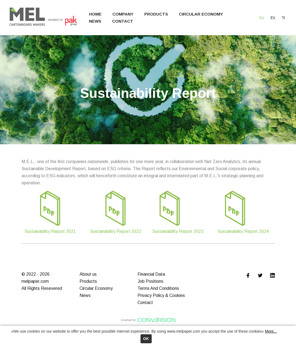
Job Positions (150, 281)
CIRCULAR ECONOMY (201, 14)
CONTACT (122, 21)
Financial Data (151, 274)
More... (271, 331)
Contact (145, 302)
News (85, 295)
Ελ (273, 18)
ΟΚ (146, 338)
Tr (283, 18)
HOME (95, 14)
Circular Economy (96, 288)
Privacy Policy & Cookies (161, 295)
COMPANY (122, 14)
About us (88, 274)
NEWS (95, 21)
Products (88, 281)
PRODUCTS (156, 14)
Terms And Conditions (158, 288)
